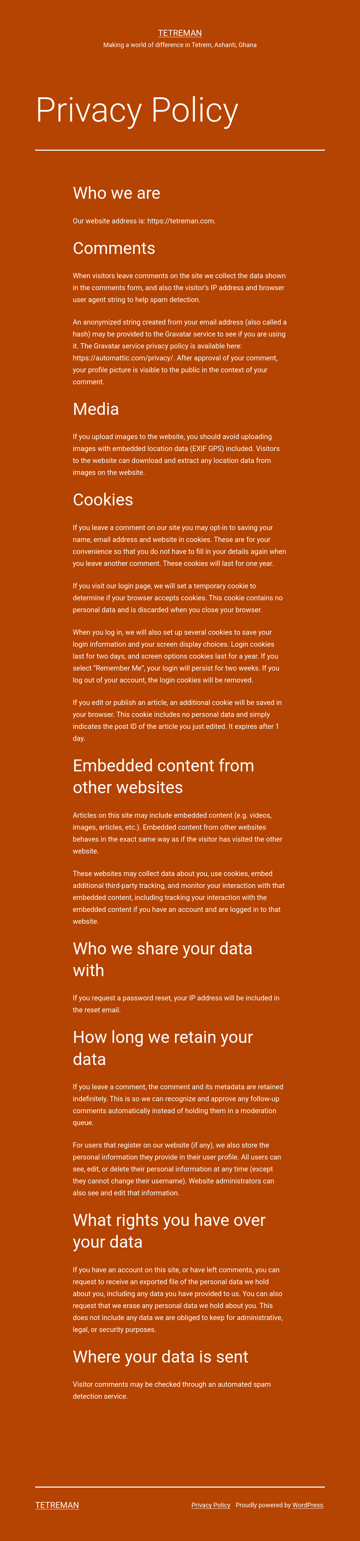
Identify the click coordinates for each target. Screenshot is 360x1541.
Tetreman (180, 33)
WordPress (307, 1505)
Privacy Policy (210, 1505)
